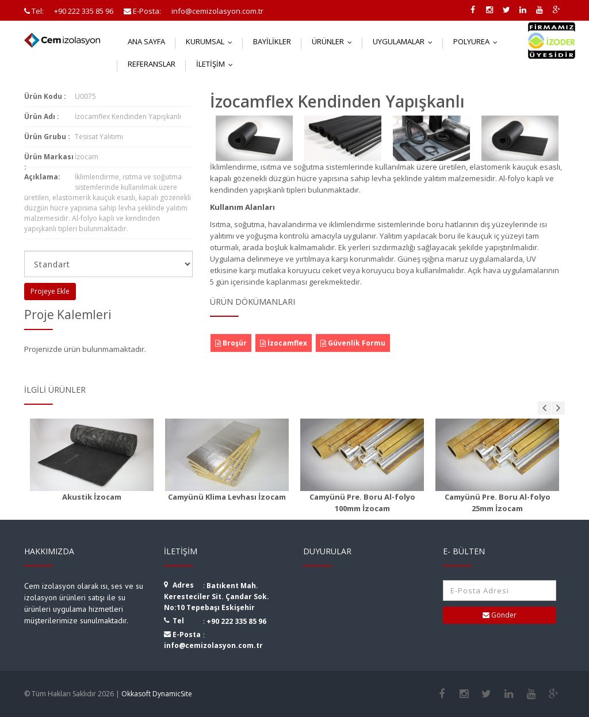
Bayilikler (272, 41)
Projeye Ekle (50, 291)
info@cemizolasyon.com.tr (213, 645)
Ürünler (334, 41)
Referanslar (151, 64)
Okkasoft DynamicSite (156, 694)
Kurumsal (212, 41)
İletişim (217, 64)
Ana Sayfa (146, 41)
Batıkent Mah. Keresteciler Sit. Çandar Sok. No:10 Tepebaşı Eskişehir (216, 596)
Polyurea (478, 41)
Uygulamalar (405, 41)
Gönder (500, 615)
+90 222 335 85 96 (236, 621)
